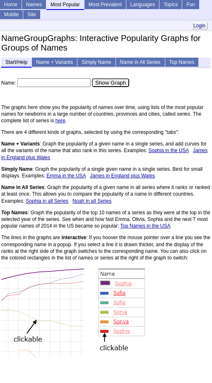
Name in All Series (140, 62)
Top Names (182, 62)
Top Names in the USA (145, 226)
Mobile (11, 14)
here (60, 121)
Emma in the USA (66, 176)
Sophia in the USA (169, 150)
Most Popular (65, 4)
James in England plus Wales (122, 176)
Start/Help (16, 62)
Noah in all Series (91, 201)
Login (199, 26)
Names (34, 4)
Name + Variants (54, 62)
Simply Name (96, 62)
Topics (171, 4)
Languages (142, 4)
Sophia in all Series (47, 201)
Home (10, 4)
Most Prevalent (105, 4)
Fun (190, 4)
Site (31, 14)
